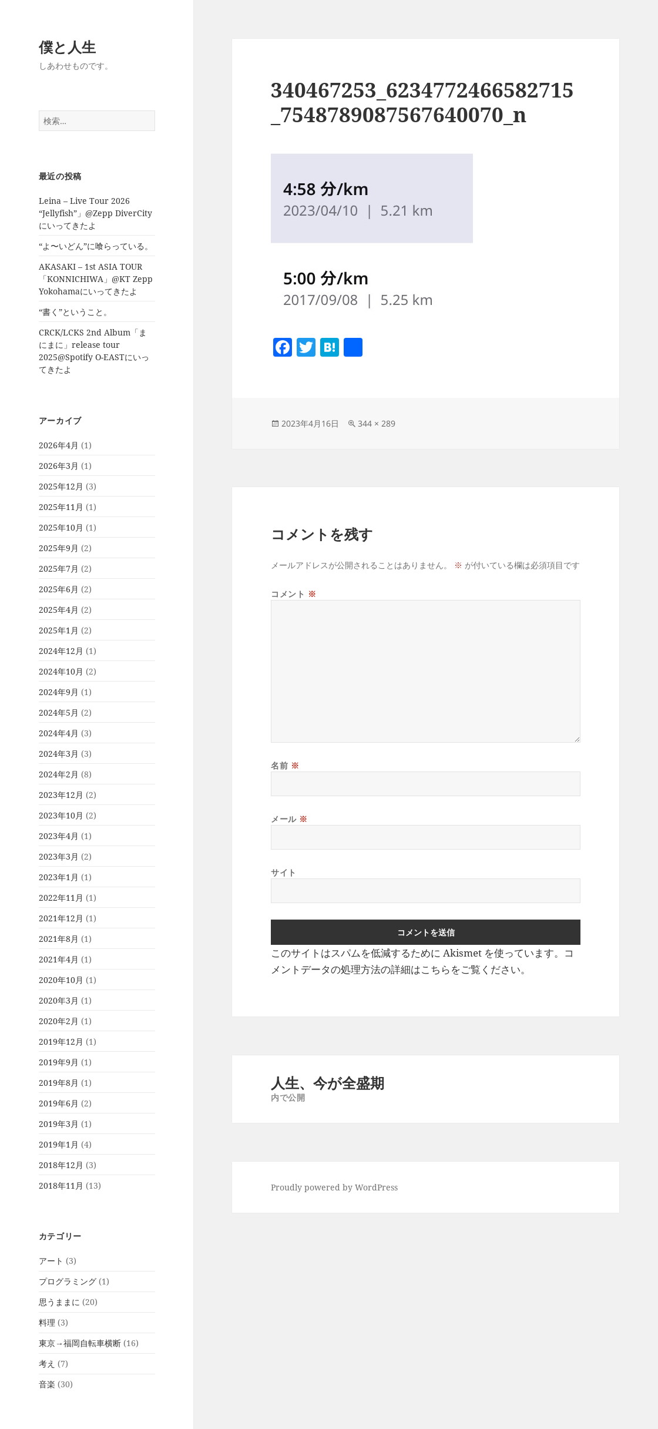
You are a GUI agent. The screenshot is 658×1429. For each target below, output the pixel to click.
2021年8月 (59, 938)
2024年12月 (61, 650)
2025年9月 (59, 548)
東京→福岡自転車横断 (80, 1343)
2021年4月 (59, 959)
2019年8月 (59, 1082)
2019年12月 (61, 1041)
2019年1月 (59, 1144)
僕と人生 (67, 46)
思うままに (59, 1301)
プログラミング (67, 1281)
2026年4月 (59, 445)
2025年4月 (59, 609)
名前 (285, 765)
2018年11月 (61, 1185)
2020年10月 (61, 979)
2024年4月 (59, 733)
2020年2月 (59, 1021)
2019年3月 (59, 1123)
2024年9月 (59, 691)
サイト (284, 872)
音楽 (47, 1384)
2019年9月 (59, 1062)
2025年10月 (61, 527)
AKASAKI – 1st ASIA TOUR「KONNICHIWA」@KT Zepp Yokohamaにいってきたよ (96, 279)
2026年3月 (59, 465)
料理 (47, 1322)
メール (289, 818)
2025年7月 (59, 568)
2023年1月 (59, 877)
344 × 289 (376, 423)
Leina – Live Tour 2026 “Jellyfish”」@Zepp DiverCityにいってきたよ (95, 213)
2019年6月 (59, 1103)
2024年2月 (59, 774)
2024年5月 (59, 712)
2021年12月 (61, 918)
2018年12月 (61, 1164)
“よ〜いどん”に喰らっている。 (96, 245)
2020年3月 (59, 1000)
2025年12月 (61, 486)
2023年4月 (59, 835)
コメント (293, 593)
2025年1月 (59, 630)
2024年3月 (59, 753)
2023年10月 (61, 815)
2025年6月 (59, 589)
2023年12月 (61, 794)
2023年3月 (59, 856)
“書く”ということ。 (75, 311)
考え (47, 1363)
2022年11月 (61, 897)
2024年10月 (61, 671)
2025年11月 (61, 506)
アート (51, 1260)
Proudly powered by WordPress (334, 1187)
